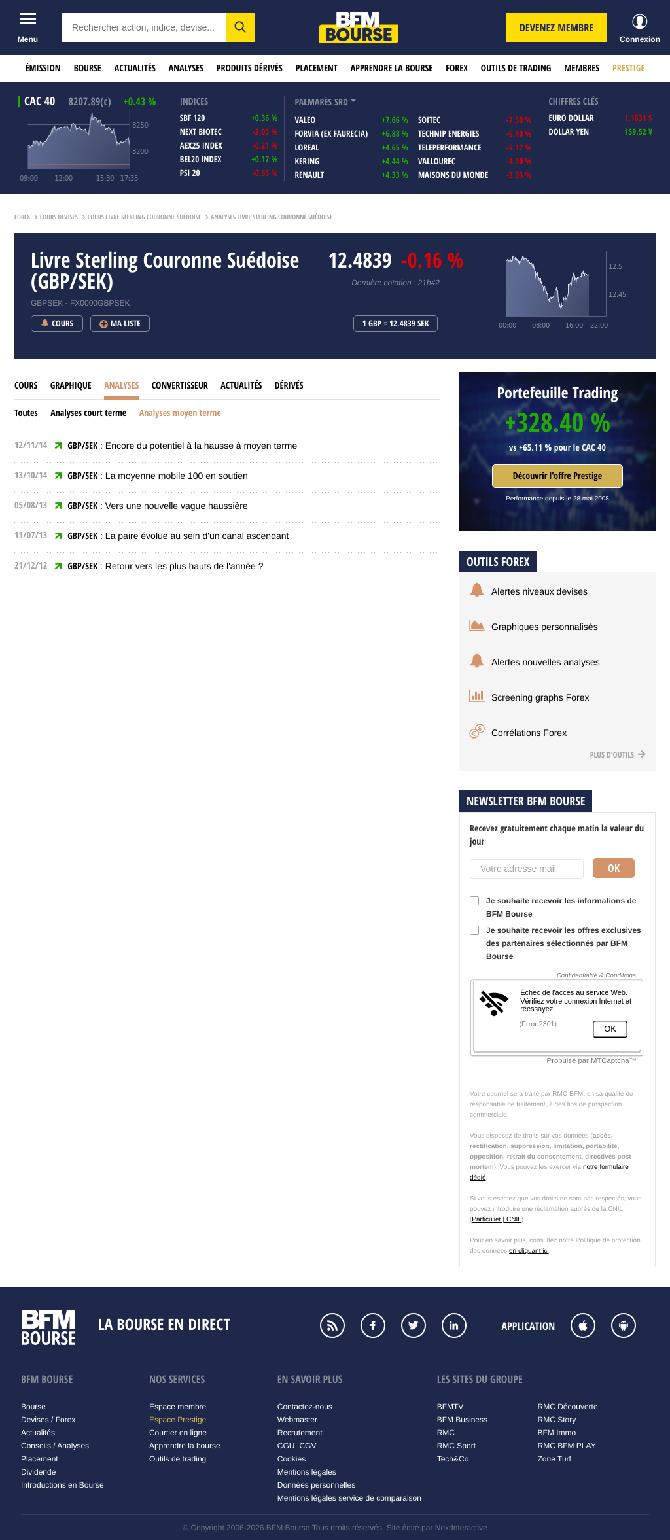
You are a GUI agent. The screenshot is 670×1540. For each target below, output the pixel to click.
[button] (240, 27)
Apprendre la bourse (391, 68)
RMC (446, 1432)
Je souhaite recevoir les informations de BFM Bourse (553, 907)
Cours (25, 385)
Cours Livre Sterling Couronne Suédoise (145, 217)
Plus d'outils (618, 754)
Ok (614, 868)
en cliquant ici (529, 1251)
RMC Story (557, 1419)
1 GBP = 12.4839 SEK (395, 324)
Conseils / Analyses (55, 1445)
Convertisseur (180, 385)
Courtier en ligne (178, 1432)
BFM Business (462, 1419)
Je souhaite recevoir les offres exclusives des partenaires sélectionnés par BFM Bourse (555, 943)
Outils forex (498, 561)
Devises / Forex (48, 1419)
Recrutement (300, 1432)
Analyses (186, 68)
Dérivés (289, 385)
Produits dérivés (250, 68)
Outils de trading (516, 68)
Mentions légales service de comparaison (349, 1498)
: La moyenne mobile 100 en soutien (157, 475)
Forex (457, 68)
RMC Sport (456, 1445)
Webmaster (297, 1419)
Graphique (71, 385)
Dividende (38, 1472)
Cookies (291, 1458)
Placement (317, 68)
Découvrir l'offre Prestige (557, 476)
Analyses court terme (88, 413)
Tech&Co (453, 1458)
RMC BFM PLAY (567, 1445)
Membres (581, 68)
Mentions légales (306, 1472)
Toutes (26, 413)
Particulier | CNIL (496, 1219)
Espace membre (177, 1406)
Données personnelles (316, 1485)
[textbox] (144, 27)
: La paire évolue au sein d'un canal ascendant (178, 536)
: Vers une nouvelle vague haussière (157, 505)
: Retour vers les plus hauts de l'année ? (165, 566)
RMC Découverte (568, 1406)
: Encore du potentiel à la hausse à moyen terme (182, 445)
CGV (307, 1445)
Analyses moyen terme (180, 413)
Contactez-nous (304, 1406)
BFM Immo (557, 1432)
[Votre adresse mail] (527, 869)
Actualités (135, 68)
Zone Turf (554, 1458)
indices (194, 102)
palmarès (313, 102)
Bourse (87, 68)
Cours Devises (59, 217)
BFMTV (450, 1406)
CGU (286, 1445)
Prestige (628, 68)
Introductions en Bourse (62, 1485)
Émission (43, 68)
